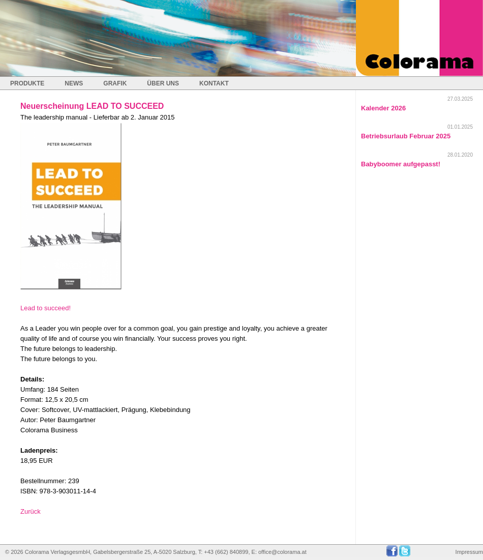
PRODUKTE (27, 83)
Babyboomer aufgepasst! (400, 164)
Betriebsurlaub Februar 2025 (405, 136)
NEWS (74, 83)
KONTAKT (214, 83)
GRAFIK (115, 83)
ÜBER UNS (163, 83)
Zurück (30, 511)
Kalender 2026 (383, 108)
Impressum (469, 552)
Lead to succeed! (45, 308)
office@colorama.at (282, 552)
